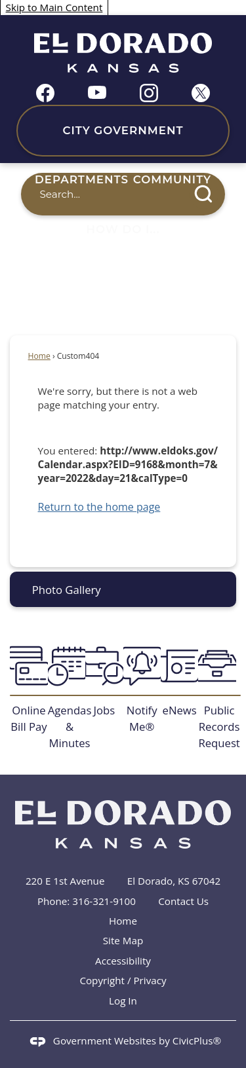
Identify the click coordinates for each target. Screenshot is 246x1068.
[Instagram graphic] (149, 93)
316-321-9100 (104, 901)
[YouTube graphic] (97, 91)
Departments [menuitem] (82, 179)
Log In (123, 1000)
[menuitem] (123, 589)
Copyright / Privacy (122, 980)
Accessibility (123, 960)
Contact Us (183, 901)
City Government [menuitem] (122, 130)
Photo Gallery (66, 589)
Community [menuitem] (172, 179)
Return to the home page (99, 507)
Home (39, 355)
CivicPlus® (197, 1040)
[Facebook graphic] (45, 93)
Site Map (123, 940)
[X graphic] (201, 93)
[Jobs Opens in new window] (104, 681)
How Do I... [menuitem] (123, 229)
